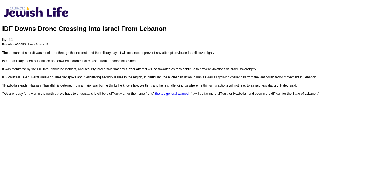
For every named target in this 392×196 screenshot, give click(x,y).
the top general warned (172, 94)
